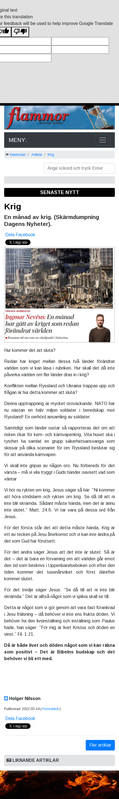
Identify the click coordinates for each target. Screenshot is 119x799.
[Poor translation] (20, 32)
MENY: (18, 140)
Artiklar (36, 154)
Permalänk (50, 709)
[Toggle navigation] (102, 140)
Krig (51, 154)
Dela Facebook (20, 234)
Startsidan (18, 154)
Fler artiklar (100, 745)
